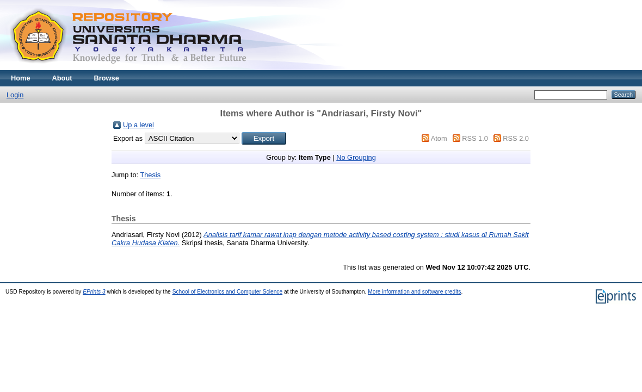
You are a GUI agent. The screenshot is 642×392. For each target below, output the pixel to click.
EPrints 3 (94, 292)
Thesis (150, 175)
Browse (106, 78)
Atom (439, 138)
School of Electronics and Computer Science (227, 292)
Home (20, 78)
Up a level (138, 125)
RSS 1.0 (475, 138)
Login (15, 95)
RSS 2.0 (516, 138)
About (62, 78)
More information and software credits (414, 292)
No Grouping (356, 157)
